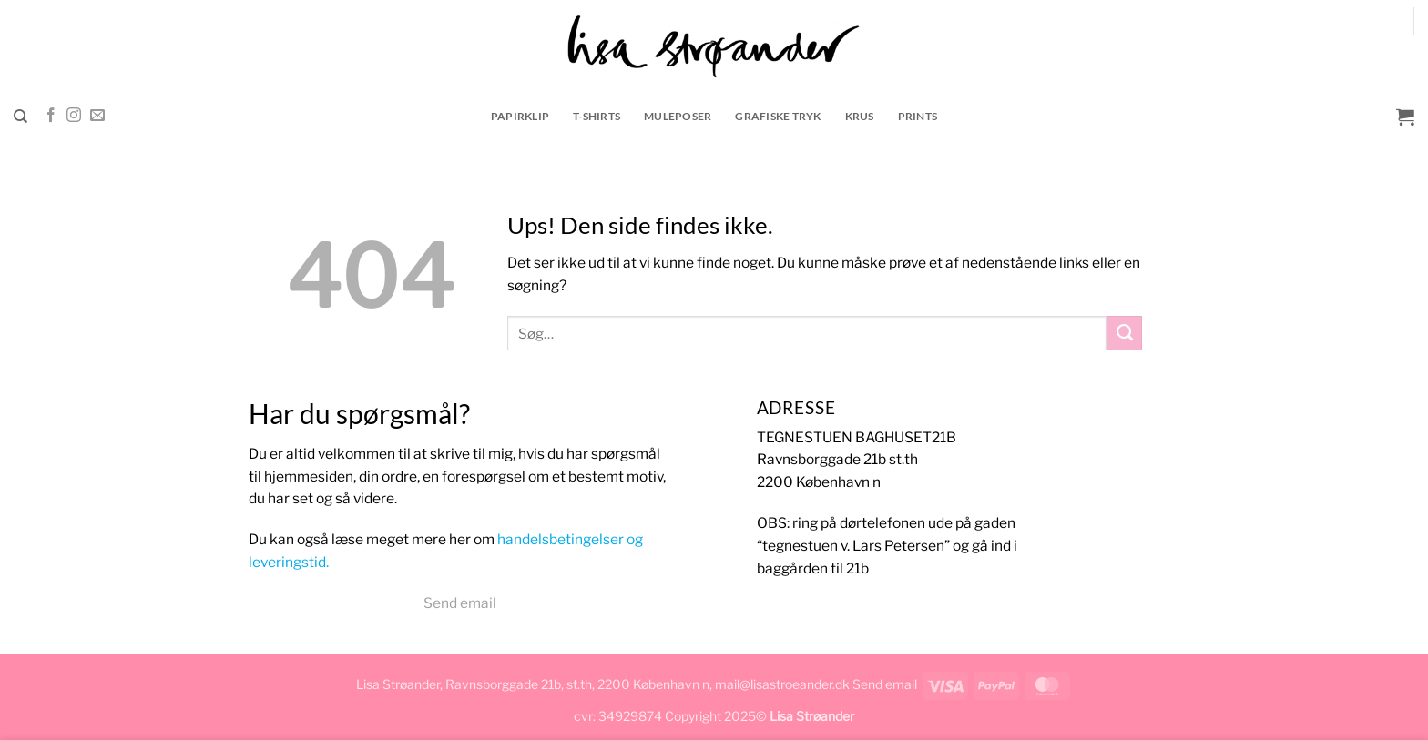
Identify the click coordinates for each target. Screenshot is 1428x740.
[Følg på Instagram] (73, 116)
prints (918, 116)
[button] (1405, 116)
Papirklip (520, 116)
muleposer (677, 116)
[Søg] (20, 116)
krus (859, 116)
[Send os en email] (97, 116)
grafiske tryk (778, 116)
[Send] (1124, 333)
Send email (459, 603)
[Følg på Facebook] (51, 116)
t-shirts (596, 116)
